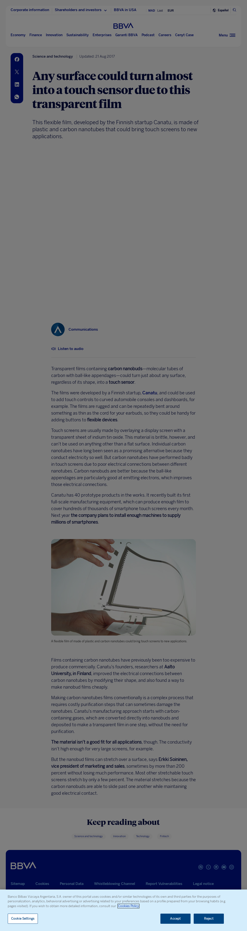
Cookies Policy (128, 906)
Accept (175, 918)
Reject (208, 918)
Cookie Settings (22, 918)
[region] (123, 910)
